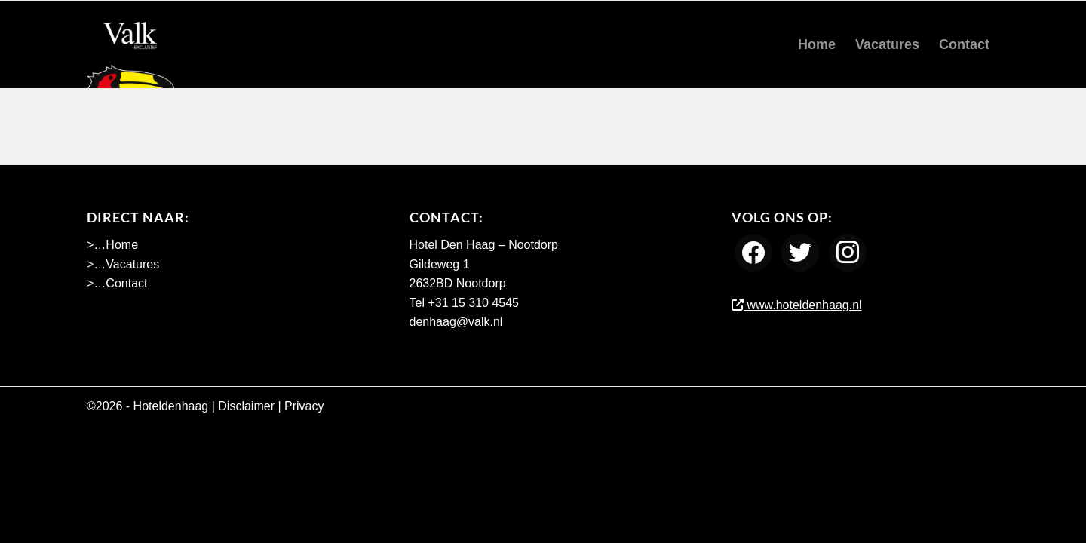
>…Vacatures (123, 264)
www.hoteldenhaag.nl (797, 305)
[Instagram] (848, 252)
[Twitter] (800, 252)
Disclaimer (246, 406)
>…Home (112, 244)
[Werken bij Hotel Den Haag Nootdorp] (130, 44)
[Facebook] (753, 252)
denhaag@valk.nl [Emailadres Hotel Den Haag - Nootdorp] (456, 321)
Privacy (304, 406)
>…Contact (117, 283)
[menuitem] (816, 44)
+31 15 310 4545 (473, 302)
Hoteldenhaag (171, 406)
